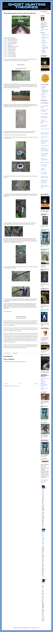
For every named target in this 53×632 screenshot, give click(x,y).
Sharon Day (44, 21)
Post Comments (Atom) (14, 385)
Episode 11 (6, 53)
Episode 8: (6, 49)
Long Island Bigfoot (45, 105)
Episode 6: (5, 46)
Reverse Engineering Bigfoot (44, 51)
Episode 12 (6, 54)
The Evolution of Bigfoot (44, 145)
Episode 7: (5, 47)
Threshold (44, 45)
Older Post (36, 383)
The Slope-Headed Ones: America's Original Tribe (44, 154)
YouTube (43, 97)
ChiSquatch (43, 113)
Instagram (44, 96)
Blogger (37, 627)
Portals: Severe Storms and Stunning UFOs (45, 186)
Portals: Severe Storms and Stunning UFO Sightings (43, 538)
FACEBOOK (44, 93)
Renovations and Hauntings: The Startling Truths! (44, 181)
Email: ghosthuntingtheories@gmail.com (45, 90)
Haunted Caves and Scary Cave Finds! (43, 492)
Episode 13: (6, 56)
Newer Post (6, 383)
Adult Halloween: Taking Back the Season (45, 48)
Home (21, 383)
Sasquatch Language (45, 162)
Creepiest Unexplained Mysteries (43, 382)
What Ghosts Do (44, 384)
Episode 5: (5, 45)
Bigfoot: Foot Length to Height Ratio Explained (45, 142)
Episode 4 (5, 43)
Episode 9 (5, 50)
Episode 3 (5, 42)
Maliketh (28, 627)
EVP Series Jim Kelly (45, 129)
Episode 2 (5, 40)
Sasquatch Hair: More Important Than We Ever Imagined (45, 149)
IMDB (43, 94)
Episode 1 (5, 39)
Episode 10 (6, 52)
